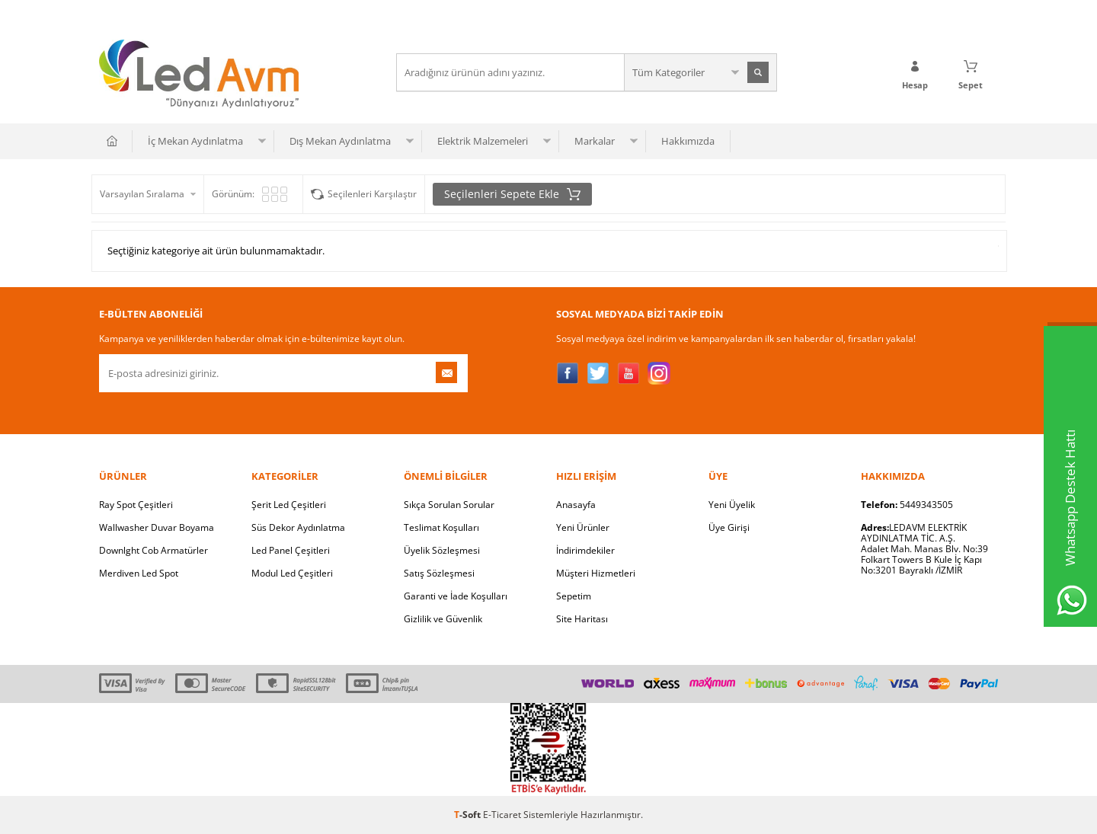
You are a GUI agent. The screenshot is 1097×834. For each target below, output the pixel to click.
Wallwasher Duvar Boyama (156, 527)
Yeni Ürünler (582, 527)
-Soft (468, 814)
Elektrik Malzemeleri (482, 141)
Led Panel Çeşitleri (290, 550)
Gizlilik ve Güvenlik (443, 618)
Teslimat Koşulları (441, 527)
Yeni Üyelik (731, 504)
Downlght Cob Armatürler (153, 550)
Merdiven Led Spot (138, 573)
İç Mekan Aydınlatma (195, 141)
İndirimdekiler (585, 550)
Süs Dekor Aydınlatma (298, 527)
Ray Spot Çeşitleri (136, 504)
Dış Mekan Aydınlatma (340, 141)
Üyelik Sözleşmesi (442, 550)
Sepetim (573, 596)
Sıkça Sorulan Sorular (449, 504)
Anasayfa (576, 504)
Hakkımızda (688, 141)
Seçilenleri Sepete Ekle (512, 194)
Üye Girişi (729, 527)
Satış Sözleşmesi (439, 573)
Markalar (594, 141)
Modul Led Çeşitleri (292, 573)
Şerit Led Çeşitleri (288, 504)
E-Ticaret (502, 814)
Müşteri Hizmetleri (595, 573)
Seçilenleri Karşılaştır (372, 193)
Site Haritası (582, 618)
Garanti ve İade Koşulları (455, 596)
